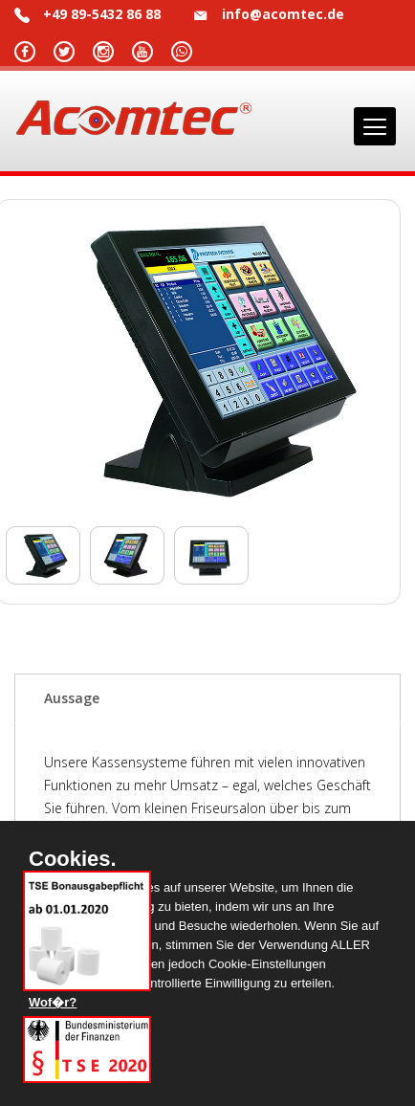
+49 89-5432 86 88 (102, 14)
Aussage (71, 698)
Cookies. (73, 859)
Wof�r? (52, 1002)
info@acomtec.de (283, 14)
